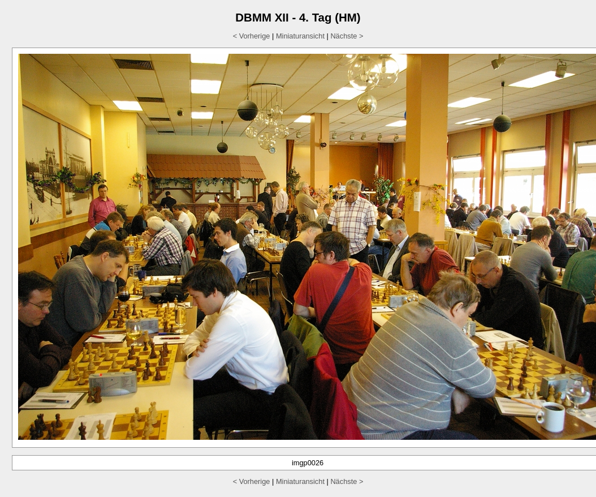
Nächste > (346, 36)
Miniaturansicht (300, 36)
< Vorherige (251, 36)
